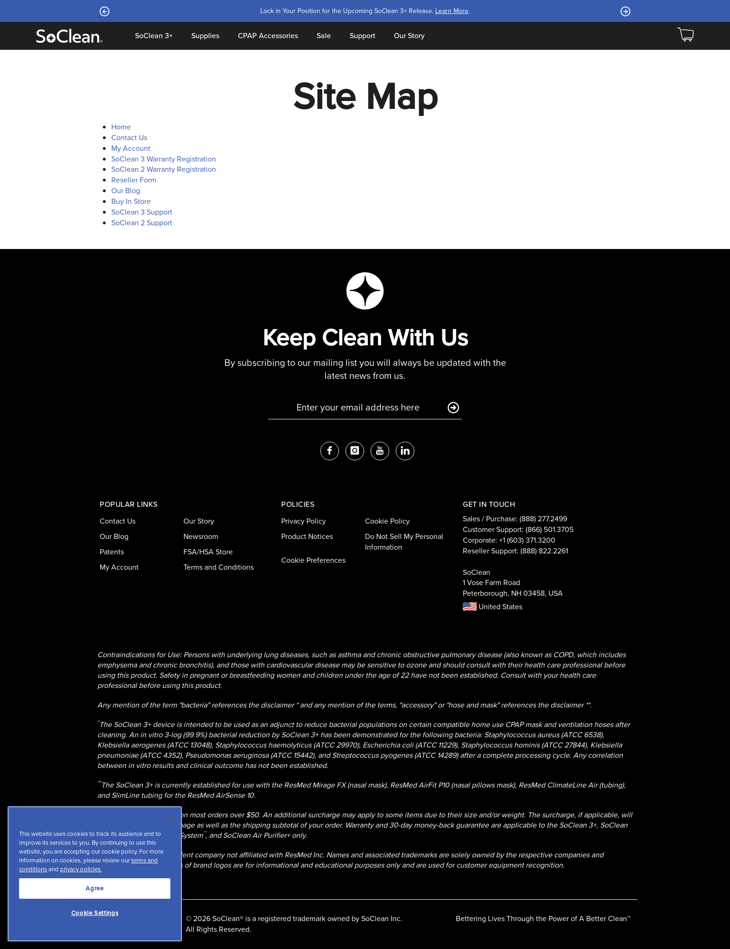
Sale (324, 35)
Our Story (409, 35)
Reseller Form (133, 180)
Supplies (205, 35)
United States (492, 606)
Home (121, 126)
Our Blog (125, 190)
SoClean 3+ (154, 35)
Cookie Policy (387, 521)
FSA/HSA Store (208, 551)
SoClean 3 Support (141, 212)
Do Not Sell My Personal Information (404, 541)
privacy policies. (81, 869)
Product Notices (307, 536)
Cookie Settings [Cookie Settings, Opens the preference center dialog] (95, 913)
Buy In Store (131, 201)
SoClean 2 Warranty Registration (163, 169)
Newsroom (200, 536)
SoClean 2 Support (141, 222)
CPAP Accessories (268, 35)
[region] (94, 874)
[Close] (170, 820)
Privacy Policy (303, 521)
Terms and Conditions (218, 567)
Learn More (451, 11)
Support (362, 35)
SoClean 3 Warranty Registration (163, 159)
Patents (112, 551)
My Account (130, 148)
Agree (94, 888)
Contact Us (129, 137)
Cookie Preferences (313, 560)
